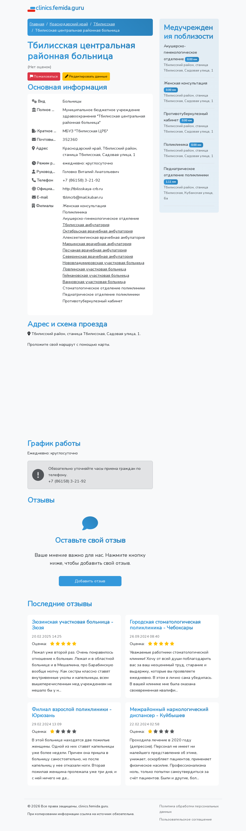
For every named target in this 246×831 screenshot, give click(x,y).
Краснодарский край (69, 24)
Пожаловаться (44, 76)
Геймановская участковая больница (96, 275)
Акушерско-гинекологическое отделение (180, 52)
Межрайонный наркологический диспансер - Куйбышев (169, 712)
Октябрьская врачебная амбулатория (98, 231)
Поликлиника (176, 144)
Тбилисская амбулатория (86, 224)
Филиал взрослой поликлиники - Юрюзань (72, 712)
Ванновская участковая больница (94, 281)
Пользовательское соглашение (185, 819)
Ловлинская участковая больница (94, 269)
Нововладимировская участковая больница (103, 262)
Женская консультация (185, 83)
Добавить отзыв (90, 581)
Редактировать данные (86, 76)
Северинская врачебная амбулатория (98, 256)
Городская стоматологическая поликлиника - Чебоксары (165, 625)
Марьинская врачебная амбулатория (97, 243)
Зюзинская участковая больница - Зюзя (72, 625)
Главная (37, 24)
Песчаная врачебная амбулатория (95, 250)
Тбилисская (104, 24)
